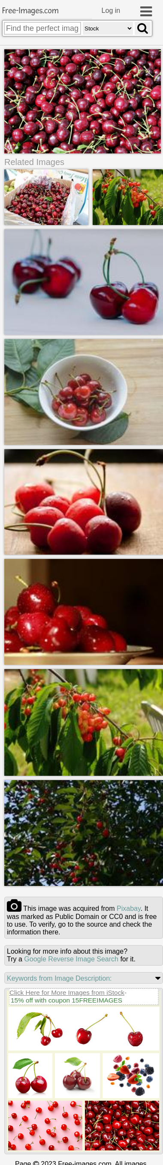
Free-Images (30, 11)
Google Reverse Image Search (71, 958)
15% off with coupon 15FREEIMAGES (66, 999)
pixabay (129, 907)
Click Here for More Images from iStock (66, 991)
